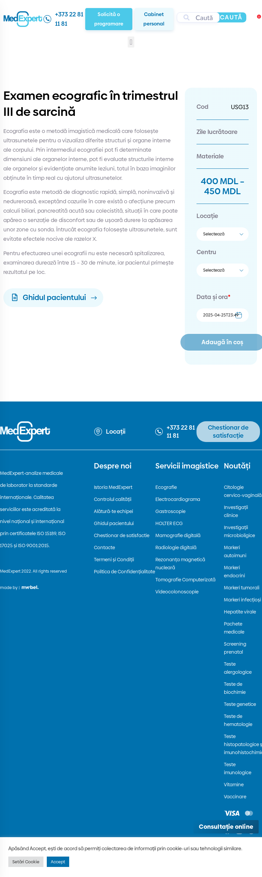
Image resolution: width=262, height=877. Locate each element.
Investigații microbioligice (239, 531)
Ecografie (166, 487)
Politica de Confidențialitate (124, 571)
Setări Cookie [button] (25, 862)
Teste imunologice (237, 768)
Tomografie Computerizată (185, 579)
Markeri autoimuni (235, 551)
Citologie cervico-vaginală (243, 491)
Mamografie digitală (178, 535)
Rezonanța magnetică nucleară (180, 563)
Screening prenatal (235, 648)
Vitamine (234, 784)
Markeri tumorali (241, 587)
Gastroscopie (170, 511)
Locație (207, 216)
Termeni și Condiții (114, 559)
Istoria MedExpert (113, 487)
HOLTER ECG (169, 523)
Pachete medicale (234, 627)
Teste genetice (240, 704)
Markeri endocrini (234, 571)
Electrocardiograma (177, 499)
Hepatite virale (240, 611)
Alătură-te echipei (113, 511)
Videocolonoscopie (177, 591)
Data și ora (213, 297)
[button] (131, 42)
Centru (206, 252)
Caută (231, 17)
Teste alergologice (238, 668)
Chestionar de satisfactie (121, 535)
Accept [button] (58, 862)
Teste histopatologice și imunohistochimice (243, 744)
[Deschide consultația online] (226, 826)
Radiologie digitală (175, 547)
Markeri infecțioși (242, 599)
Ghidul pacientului (114, 523)
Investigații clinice (236, 511)
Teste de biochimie (235, 688)
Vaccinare (235, 796)
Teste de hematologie (238, 720)
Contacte (104, 547)
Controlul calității (112, 499)
